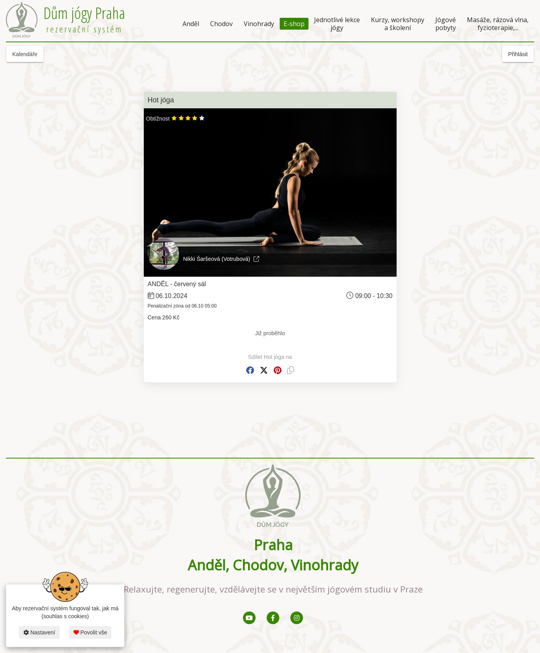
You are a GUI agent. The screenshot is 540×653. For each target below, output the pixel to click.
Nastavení (39, 632)
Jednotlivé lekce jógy (337, 23)
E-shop (294, 23)
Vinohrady (259, 23)
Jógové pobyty (445, 23)
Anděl (191, 23)
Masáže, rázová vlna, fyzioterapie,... (498, 23)
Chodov (221, 23)
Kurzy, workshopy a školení (397, 23)
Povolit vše (90, 632)
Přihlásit (518, 54)
